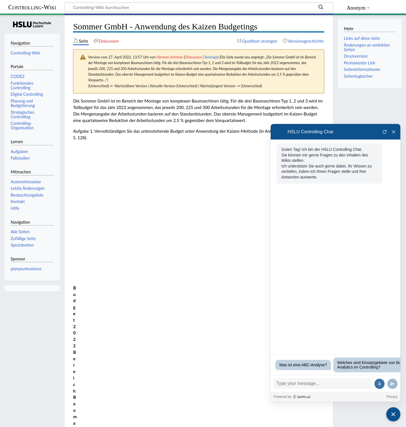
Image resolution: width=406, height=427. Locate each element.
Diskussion (193, 57)
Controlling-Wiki (32, 7)
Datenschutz (16, 419)
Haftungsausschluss (96, 419)
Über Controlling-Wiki (52, 419)
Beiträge (210, 57)
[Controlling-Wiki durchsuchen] (199, 7)
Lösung (79, 231)
